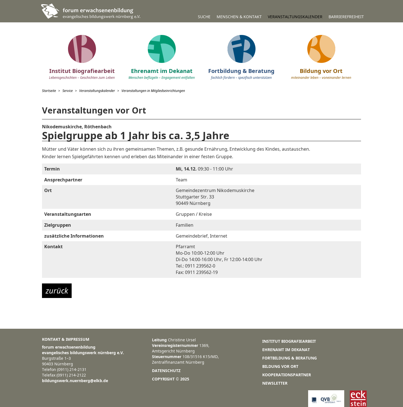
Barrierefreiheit (346, 16)
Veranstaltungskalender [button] (295, 16)
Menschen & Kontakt (239, 16)
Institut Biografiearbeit (289, 341)
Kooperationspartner (286, 374)
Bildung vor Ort (280, 366)
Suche (204, 16)
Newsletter (274, 383)
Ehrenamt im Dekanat (286, 349)
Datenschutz (166, 370)
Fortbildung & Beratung (289, 358)
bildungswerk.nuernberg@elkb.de (75, 380)
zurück (57, 290)
